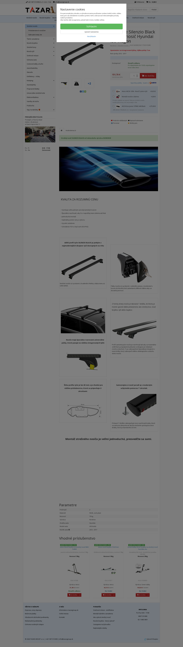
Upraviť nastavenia (91, 32)
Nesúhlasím (91, 36)
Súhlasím (91, 26)
